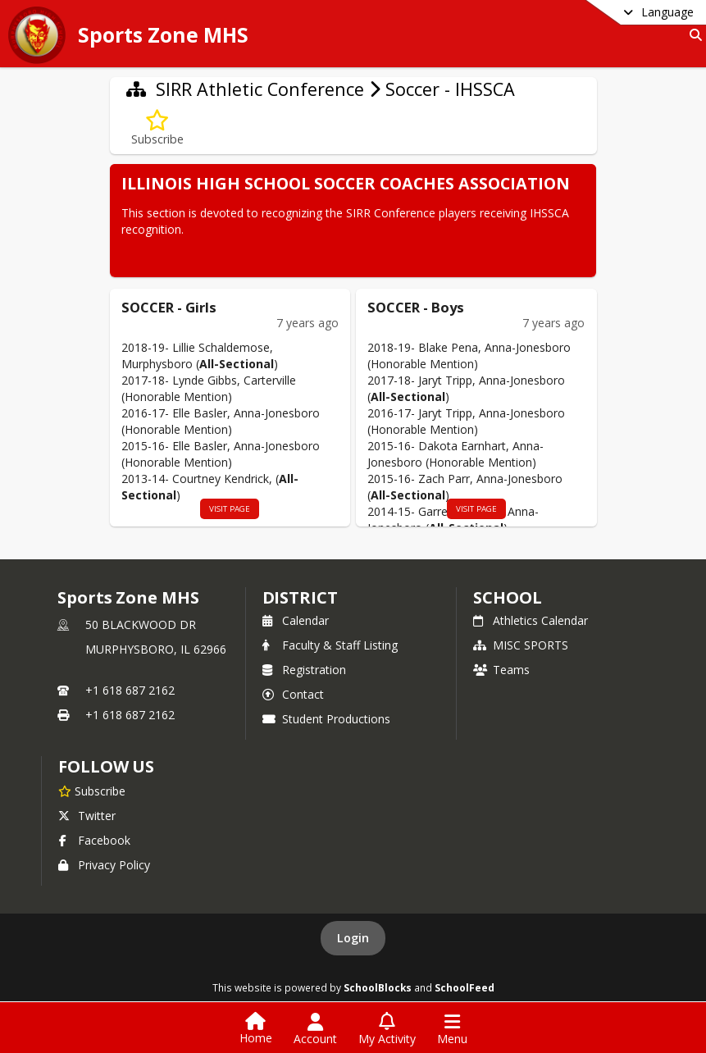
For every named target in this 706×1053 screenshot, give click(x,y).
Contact (293, 694)
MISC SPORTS (520, 645)
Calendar (295, 620)
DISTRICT (300, 597)
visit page (229, 509)
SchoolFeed (464, 987)
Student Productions (326, 719)
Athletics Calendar (530, 620)
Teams (501, 669)
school (507, 597)
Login (353, 938)
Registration (304, 669)
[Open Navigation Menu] (452, 1029)
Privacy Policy (104, 865)
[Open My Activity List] (387, 1029)
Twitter (87, 815)
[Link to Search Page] (692, 35)
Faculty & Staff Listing (330, 645)
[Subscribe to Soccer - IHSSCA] (157, 128)
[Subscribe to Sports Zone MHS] (91, 791)
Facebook (94, 840)
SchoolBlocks (378, 987)
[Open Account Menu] (315, 1029)
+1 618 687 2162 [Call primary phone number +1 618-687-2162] (130, 690)
